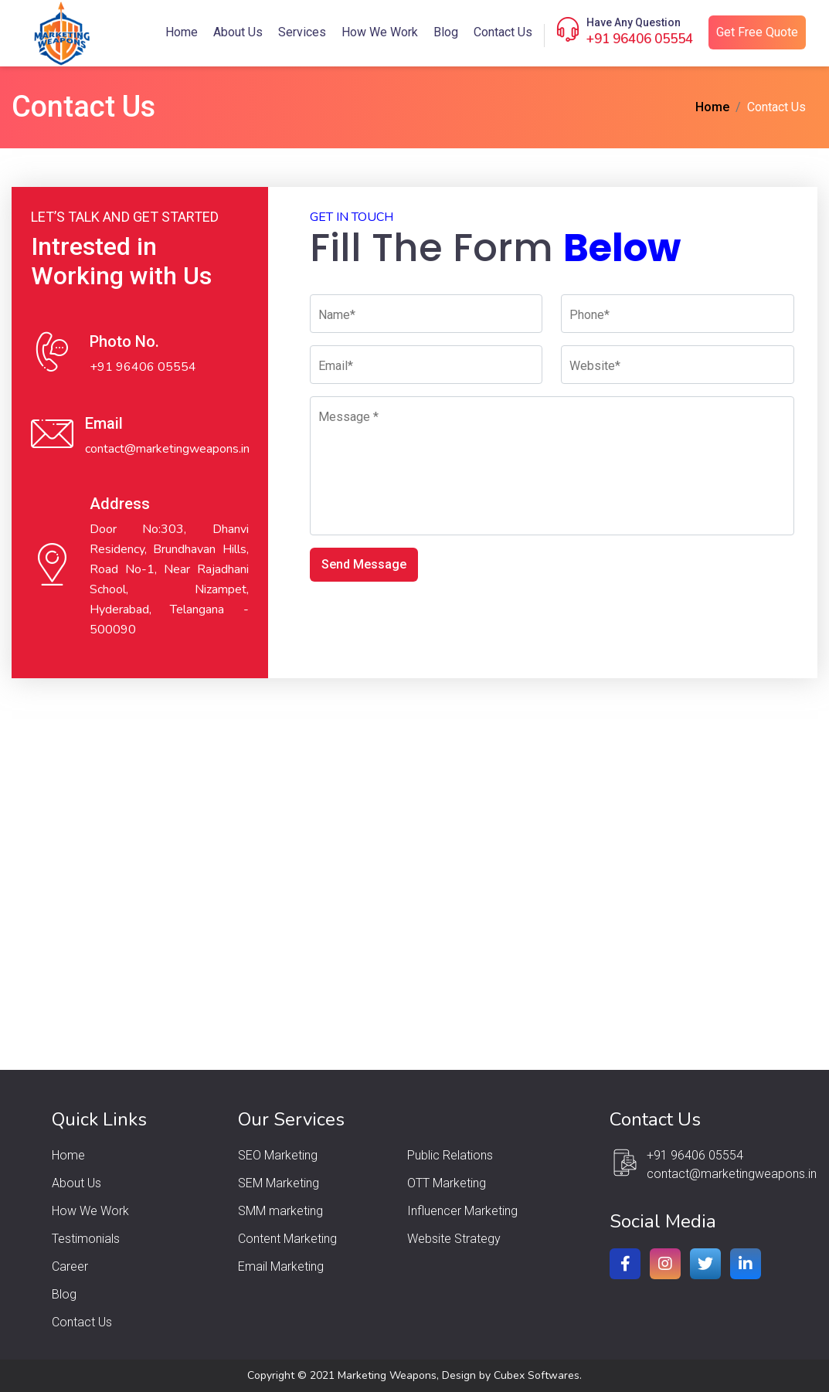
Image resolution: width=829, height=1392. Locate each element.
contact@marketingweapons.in (167, 448)
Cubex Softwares (536, 1375)
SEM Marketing (278, 1183)
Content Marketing (287, 1238)
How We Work (379, 32)
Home (181, 32)
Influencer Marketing (462, 1211)
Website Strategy (454, 1238)
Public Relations (450, 1155)
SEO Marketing (278, 1155)
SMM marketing (280, 1211)
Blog (445, 32)
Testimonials (86, 1238)
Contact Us (503, 32)
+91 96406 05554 (639, 39)
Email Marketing (281, 1266)
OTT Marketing (446, 1183)
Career (70, 1266)
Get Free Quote (757, 32)
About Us (238, 32)
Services (302, 32)
